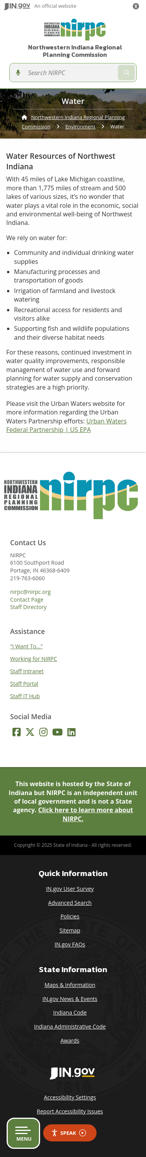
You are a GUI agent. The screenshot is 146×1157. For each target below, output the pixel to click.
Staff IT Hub (25, 696)
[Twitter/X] (30, 732)
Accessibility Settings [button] (70, 1097)
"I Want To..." (26, 646)
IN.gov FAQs (70, 944)
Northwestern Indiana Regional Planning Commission (75, 51)
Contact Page (27, 600)
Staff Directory (28, 607)
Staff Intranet (27, 671)
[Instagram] (43, 732)
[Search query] (70, 73)
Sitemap (70, 930)
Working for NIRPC (33, 658)
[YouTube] (57, 732)
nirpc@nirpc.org (30, 592)
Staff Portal (24, 683)
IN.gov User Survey (70, 888)
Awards (69, 1040)
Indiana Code (69, 1012)
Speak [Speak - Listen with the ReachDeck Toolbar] (68, 1133)
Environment (80, 126)
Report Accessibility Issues (70, 1111)
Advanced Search (70, 902)
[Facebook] (16, 732)
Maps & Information (69, 984)
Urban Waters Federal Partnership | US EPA (66, 425)
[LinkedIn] (71, 732)
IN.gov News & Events (69, 998)
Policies (69, 916)
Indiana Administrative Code (70, 1026)
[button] (137, 6)
